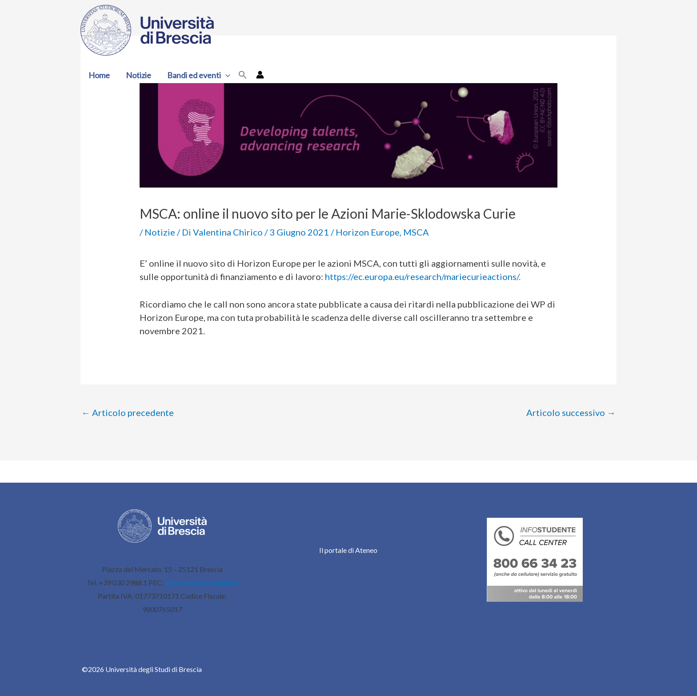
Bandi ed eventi (198, 75)
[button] (225, 75)
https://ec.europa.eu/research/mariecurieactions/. (423, 276)
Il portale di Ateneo (348, 550)
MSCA (416, 232)
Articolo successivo (571, 412)
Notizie (138, 75)
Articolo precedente (127, 412)
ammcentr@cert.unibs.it (201, 582)
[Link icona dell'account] (260, 75)
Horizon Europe (368, 232)
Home (99, 75)
